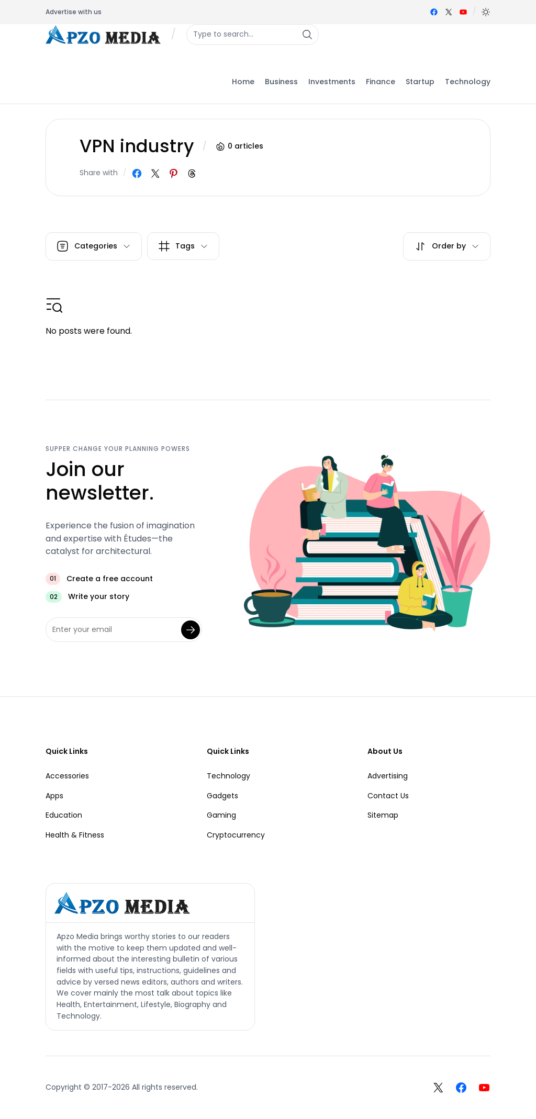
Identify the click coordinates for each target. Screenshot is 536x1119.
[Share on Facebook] (136, 173)
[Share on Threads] (191, 173)
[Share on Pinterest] (173, 173)
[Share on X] (155, 173)
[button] (485, 12)
